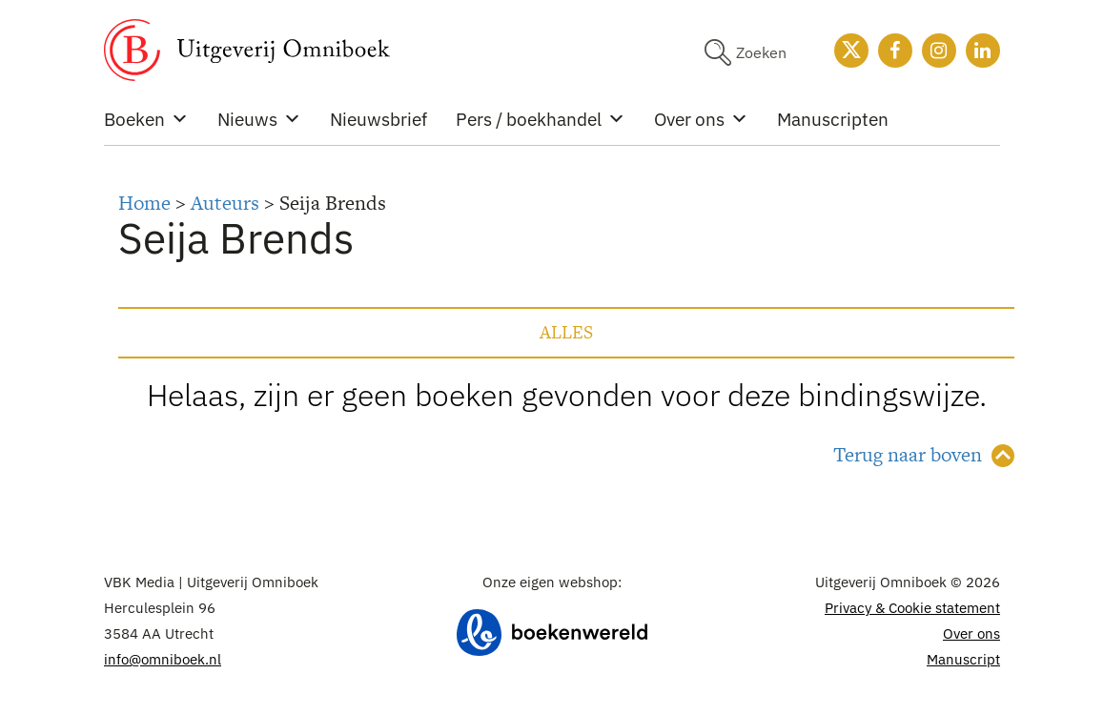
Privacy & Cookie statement (912, 608)
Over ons (701, 119)
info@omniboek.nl (162, 659)
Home (144, 202)
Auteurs (225, 202)
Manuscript (963, 659)
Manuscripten (833, 119)
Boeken (146, 119)
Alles (566, 332)
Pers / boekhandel (540, 119)
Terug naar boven (907, 454)
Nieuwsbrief (378, 119)
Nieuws (259, 119)
